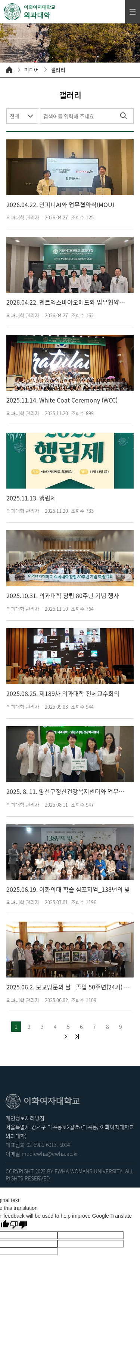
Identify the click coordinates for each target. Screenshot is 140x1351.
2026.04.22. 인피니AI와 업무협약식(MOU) (60, 205)
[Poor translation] (18, 1225)
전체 (14, 116)
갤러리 (58, 69)
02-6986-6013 (41, 1144)
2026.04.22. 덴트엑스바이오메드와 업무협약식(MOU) (68, 302)
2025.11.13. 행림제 (31, 498)
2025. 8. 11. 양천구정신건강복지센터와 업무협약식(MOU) (68, 791)
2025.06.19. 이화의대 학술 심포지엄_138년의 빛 (68, 889)
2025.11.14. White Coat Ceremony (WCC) (62, 400)
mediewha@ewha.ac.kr (50, 1153)
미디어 (31, 69)
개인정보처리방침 (25, 1118)
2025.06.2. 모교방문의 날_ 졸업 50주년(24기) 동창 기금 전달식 (68, 987)
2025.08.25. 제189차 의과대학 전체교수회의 (62, 693)
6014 (64, 1144)
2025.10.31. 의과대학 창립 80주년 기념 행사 (62, 596)
